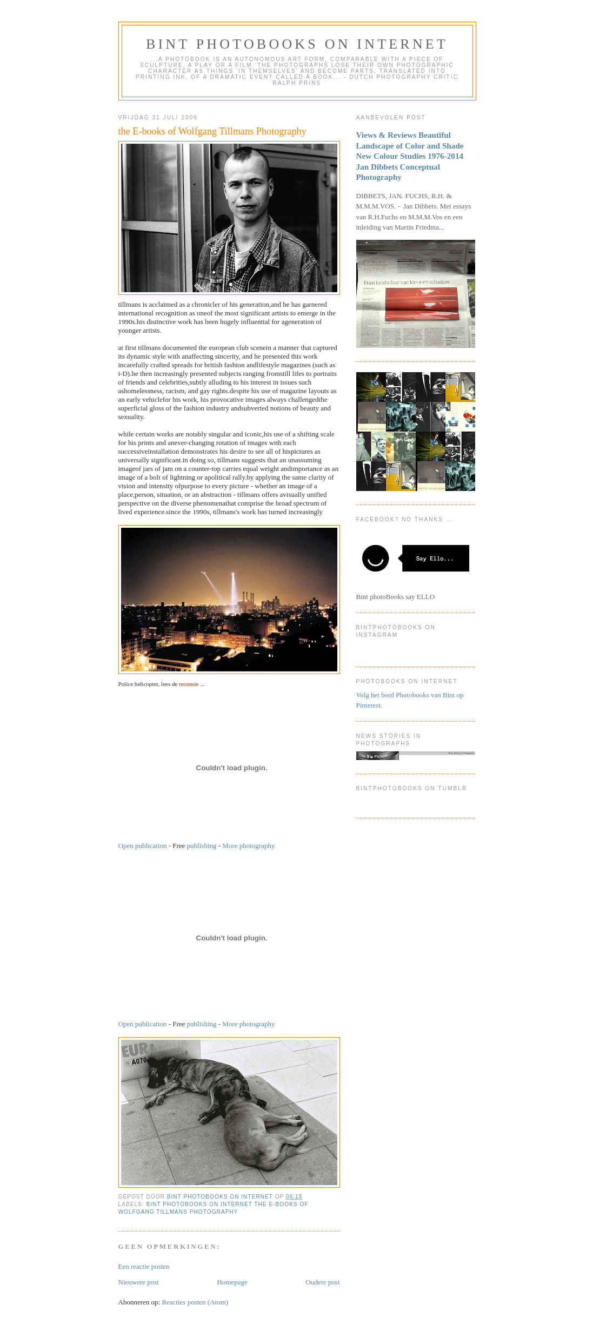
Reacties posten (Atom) (195, 1302)
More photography (248, 846)
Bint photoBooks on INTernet (297, 44)
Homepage (232, 1282)
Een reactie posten (144, 1266)
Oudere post (322, 1282)
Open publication (142, 846)
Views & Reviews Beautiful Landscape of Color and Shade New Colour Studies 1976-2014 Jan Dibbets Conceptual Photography (410, 155)
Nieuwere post (138, 1282)
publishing (202, 846)
